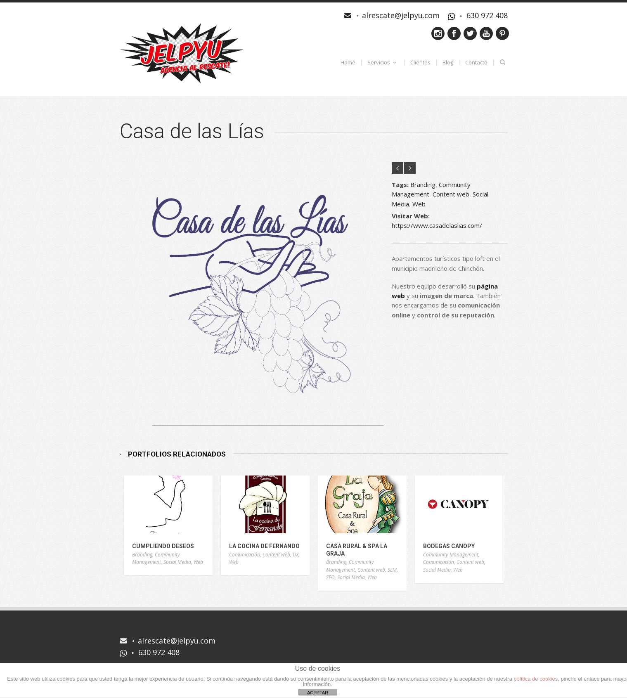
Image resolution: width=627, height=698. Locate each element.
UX (295, 554)
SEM (392, 569)
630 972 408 (487, 15)
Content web (451, 194)
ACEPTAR (317, 692)
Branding (422, 184)
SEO (330, 577)
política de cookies (535, 679)
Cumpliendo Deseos (163, 546)
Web (419, 204)
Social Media (177, 561)
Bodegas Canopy (449, 546)
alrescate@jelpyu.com (401, 15)
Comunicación (244, 554)
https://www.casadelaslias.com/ (437, 225)
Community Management (156, 558)
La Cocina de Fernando (264, 546)
